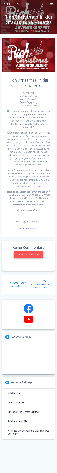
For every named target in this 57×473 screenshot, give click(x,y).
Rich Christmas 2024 (17, 421)
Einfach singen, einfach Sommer (23, 412)
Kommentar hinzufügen (28, 254)
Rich (12, 4)
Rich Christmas (15, 393)
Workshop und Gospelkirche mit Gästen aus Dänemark (28, 432)
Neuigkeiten (30, 228)
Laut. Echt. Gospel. (16, 402)
